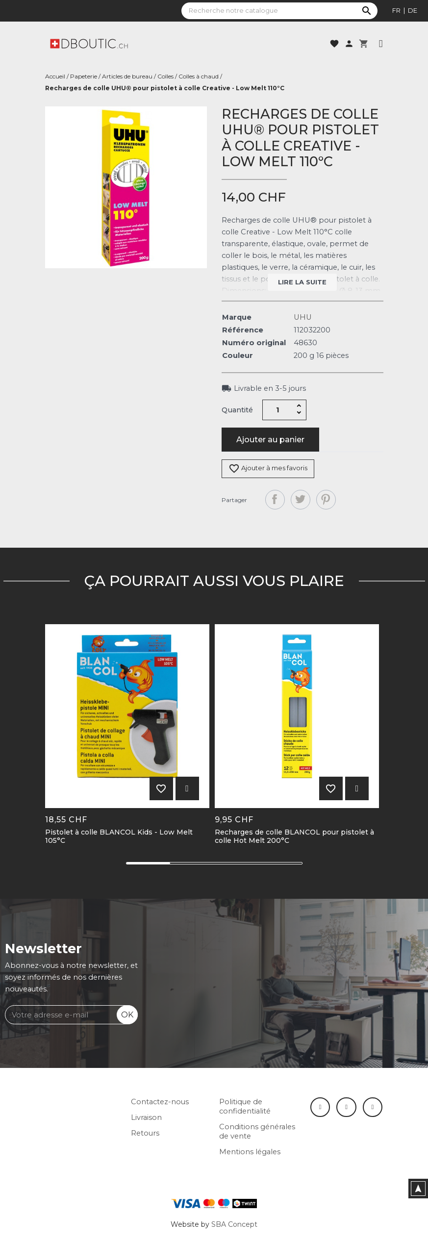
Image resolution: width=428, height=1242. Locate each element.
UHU (303, 317)
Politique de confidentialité (245, 1106)
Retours (145, 1133)
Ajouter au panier (270, 439)
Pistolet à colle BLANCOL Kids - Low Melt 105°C (119, 836)
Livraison (146, 1117)
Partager (275, 500)
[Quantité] (277, 410)
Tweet (300, 500)
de (412, 10)
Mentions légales (249, 1151)
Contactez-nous (160, 1101)
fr (396, 10)
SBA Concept (234, 1224)
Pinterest (326, 500)
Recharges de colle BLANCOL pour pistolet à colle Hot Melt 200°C (294, 836)
